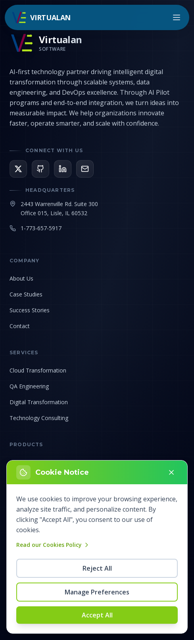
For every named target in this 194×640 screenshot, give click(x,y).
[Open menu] (176, 17)
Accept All (97, 615)
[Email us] (85, 169)
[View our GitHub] (40, 169)
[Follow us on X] (18, 169)
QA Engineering (29, 386)
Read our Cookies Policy (53, 544)
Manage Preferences (97, 592)
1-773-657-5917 (41, 228)
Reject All (97, 568)
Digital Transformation (39, 402)
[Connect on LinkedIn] (62, 169)
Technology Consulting (39, 418)
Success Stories (30, 310)
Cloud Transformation (38, 370)
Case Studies (26, 294)
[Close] (171, 472)
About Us (21, 278)
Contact (20, 326)
